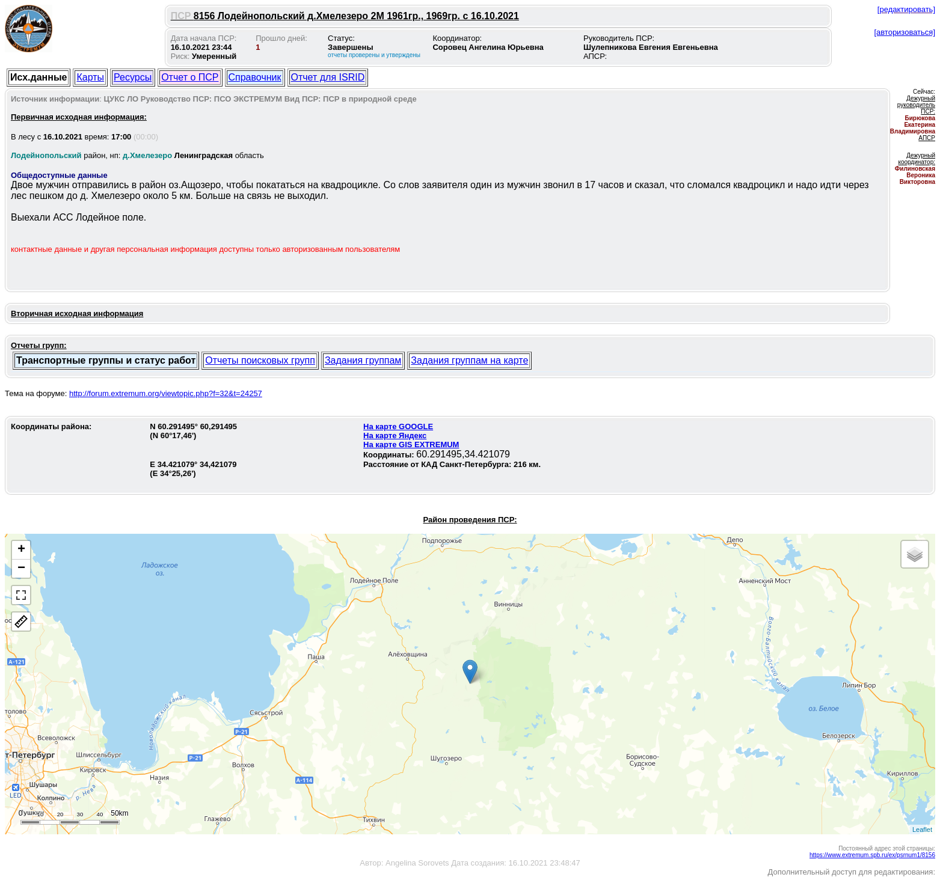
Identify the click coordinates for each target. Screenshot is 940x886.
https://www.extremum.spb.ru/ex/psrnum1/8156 (872, 855)
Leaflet (922, 829)
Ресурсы (133, 77)
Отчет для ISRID (328, 77)
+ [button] (21, 550)
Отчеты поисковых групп (260, 360)
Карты (90, 77)
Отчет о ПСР (189, 77)
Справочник (255, 77)
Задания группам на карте (469, 360)
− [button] (21, 569)
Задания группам (363, 360)
